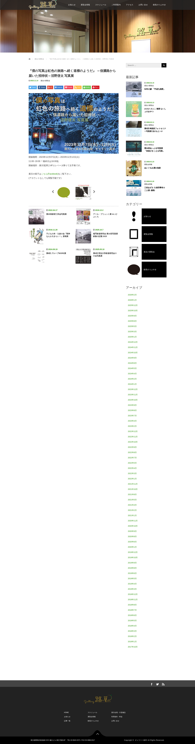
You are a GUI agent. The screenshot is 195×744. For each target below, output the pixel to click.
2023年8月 (132, 410)
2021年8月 (132, 494)
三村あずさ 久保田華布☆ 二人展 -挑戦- (154, 189)
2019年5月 (132, 578)
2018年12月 (133, 594)
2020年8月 (132, 536)
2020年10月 (133, 526)
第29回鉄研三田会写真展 (56, 214)
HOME (66, 712)
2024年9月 (132, 358)
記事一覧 (67, 721)
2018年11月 (133, 599)
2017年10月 (133, 647)
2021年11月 (133, 484)
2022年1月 (132, 479)
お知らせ (72, 5)
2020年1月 (132, 547)
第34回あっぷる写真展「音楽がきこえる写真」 (154, 149)
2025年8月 (132, 321)
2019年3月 (132, 589)
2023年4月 (132, 421)
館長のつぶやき (159, 5)
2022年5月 (132, 463)
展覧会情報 (85, 5)
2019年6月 (132, 573)
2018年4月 (132, 626)
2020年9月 (132, 531)
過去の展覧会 (45, 81)
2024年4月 (132, 374)
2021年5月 (132, 500)
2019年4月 (132, 584)
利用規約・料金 (116, 717)
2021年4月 (132, 505)
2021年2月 (132, 510)
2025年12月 (133, 305)
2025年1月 (132, 337)
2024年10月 (133, 353)
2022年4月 (132, 468)
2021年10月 (133, 489)
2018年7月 (132, 610)
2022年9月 (132, 447)
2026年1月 (132, 300)
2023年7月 (132, 416)
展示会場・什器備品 (118, 712)
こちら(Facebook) (49, 174)
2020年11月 (133, 521)
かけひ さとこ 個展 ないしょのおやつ (155, 110)
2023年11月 (133, 395)
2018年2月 (132, 636)
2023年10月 (133, 400)
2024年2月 (132, 379)
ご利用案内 (116, 5)
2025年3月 (132, 331)
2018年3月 (132, 631)
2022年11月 (133, 437)
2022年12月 (133, 431)
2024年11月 (133, 347)
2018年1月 (132, 641)
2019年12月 (133, 552)
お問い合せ (143, 5)
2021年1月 (132, 515)
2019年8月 (132, 568)
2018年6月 (132, 615)
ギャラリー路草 (141, 740)
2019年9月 (132, 563)
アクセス (129, 5)
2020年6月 (132, 542)
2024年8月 (132, 363)
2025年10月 (133, 310)
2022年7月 (132, 458)
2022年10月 (133, 442)
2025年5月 (132, 326)
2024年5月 (132, 368)
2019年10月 (133, 557)
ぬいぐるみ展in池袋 (152, 168)
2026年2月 (132, 295)
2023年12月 (133, 389)
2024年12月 (133, 342)
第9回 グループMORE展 (56, 253)
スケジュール (100, 5)
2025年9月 (132, 316)
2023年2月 (132, 426)
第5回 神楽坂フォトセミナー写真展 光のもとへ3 (155, 129)
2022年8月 (132, 452)
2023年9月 (132, 405)
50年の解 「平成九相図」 (154, 89)
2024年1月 (132, 384)
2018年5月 (132, 620)
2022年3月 (132, 473)
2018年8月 (132, 605)
